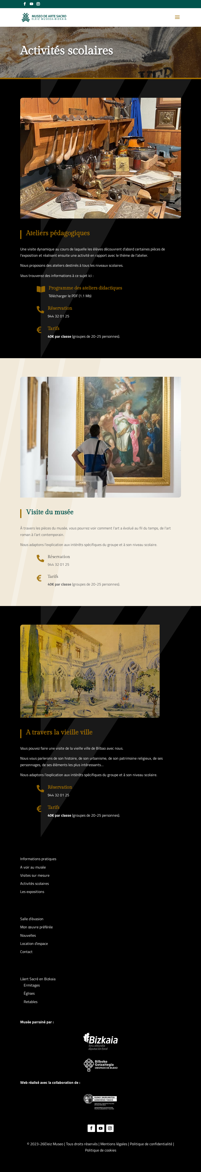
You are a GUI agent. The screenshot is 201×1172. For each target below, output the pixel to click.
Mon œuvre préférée (36, 927)
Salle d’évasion (31, 919)
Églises (29, 993)
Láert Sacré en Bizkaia (38, 979)
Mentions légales (113, 1144)
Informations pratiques (38, 859)
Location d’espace (34, 943)
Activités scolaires (34, 883)
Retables (30, 1001)
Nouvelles (28, 935)
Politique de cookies (100, 1150)
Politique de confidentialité (151, 1144)
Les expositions (32, 891)
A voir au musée (33, 867)
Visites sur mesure (34, 875)
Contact (26, 951)
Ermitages (32, 985)
